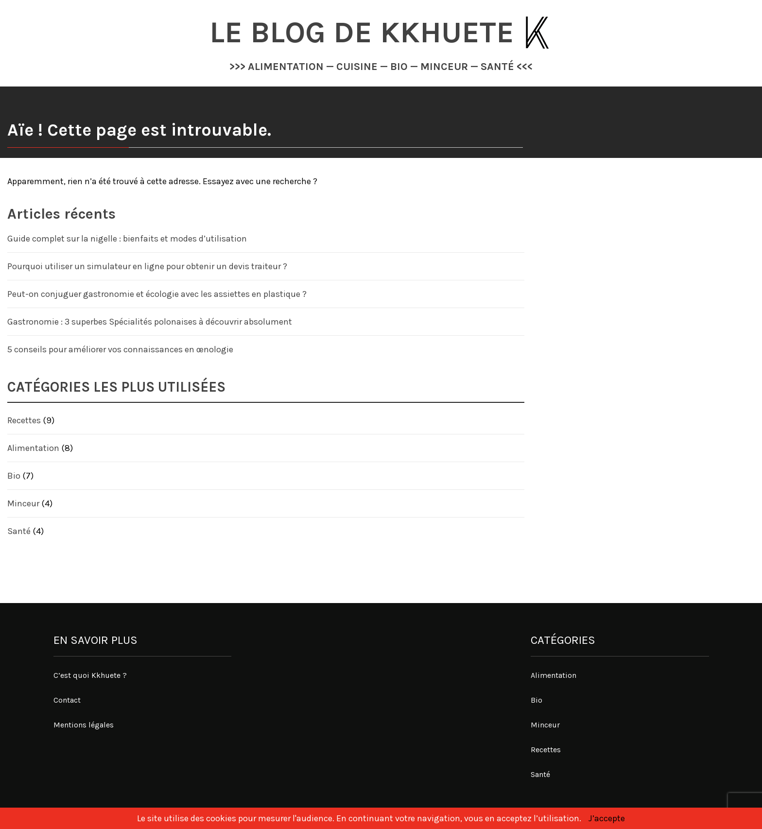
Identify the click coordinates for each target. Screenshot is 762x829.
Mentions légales (83, 724)
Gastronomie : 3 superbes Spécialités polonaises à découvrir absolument (149, 321)
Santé (19, 531)
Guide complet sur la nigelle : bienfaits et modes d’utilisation (127, 238)
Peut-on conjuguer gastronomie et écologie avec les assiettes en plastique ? (157, 294)
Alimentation (33, 448)
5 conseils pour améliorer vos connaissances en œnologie (120, 349)
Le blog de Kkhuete (365, 32)
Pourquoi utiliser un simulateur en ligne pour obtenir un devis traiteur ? (147, 266)
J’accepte (607, 818)
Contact (67, 700)
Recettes (24, 420)
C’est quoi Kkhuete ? (90, 675)
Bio (13, 475)
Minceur (23, 503)
